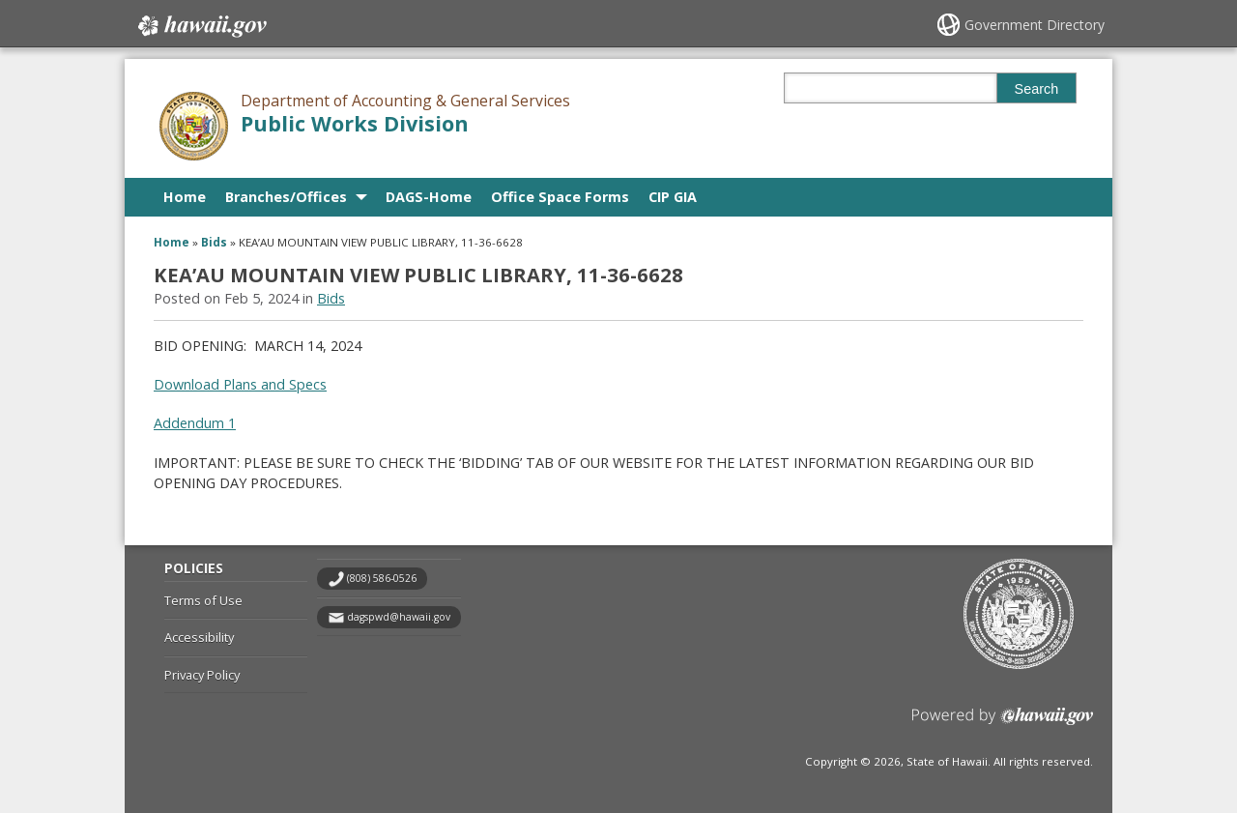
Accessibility (199, 637)
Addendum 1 (195, 423)
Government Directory (1034, 24)
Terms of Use (203, 600)
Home (184, 197)
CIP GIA (672, 197)
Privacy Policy (202, 674)
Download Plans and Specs (240, 384)
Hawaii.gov (200, 26)
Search (1037, 89)
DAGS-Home (429, 197)
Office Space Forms (560, 197)
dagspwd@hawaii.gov (398, 617)
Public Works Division (355, 123)
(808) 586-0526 (382, 578)
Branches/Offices (286, 197)
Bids (214, 242)
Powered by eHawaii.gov (1002, 724)
